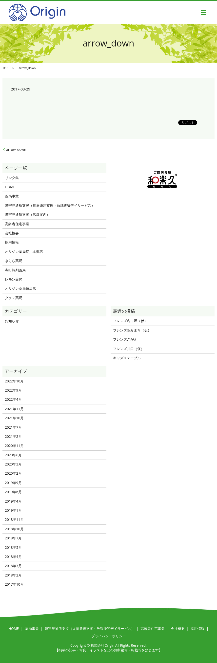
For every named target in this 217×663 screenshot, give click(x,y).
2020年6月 (13, 455)
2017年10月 (14, 584)
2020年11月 (14, 445)
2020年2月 (13, 473)
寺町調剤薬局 (15, 270)
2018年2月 (13, 575)
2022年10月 (14, 381)
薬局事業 (12, 196)
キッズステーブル (127, 357)
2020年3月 (13, 464)
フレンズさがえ (125, 339)
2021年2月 (13, 436)
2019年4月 (13, 501)
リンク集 (12, 177)
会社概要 (12, 233)
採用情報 (12, 242)
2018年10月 (14, 529)
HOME (10, 186)
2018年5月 (13, 547)
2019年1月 (13, 510)
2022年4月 (13, 399)
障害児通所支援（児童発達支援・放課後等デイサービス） (50, 205)
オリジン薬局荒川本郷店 (24, 251)
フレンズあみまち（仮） (132, 330)
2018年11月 (14, 519)
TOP (5, 68)
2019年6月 (13, 491)
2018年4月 (13, 556)
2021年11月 (14, 408)
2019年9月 (13, 482)
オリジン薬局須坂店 (20, 288)
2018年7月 (13, 538)
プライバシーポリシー (108, 636)
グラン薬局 (13, 297)
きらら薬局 (13, 260)
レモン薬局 (13, 279)
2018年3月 (13, 565)
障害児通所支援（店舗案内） (27, 214)
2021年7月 (13, 427)
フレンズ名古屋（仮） (130, 320)
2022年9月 (13, 390)
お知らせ (12, 320)
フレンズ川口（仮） (128, 348)
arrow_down (16, 149)
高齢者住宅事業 (17, 223)
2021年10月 (14, 418)
